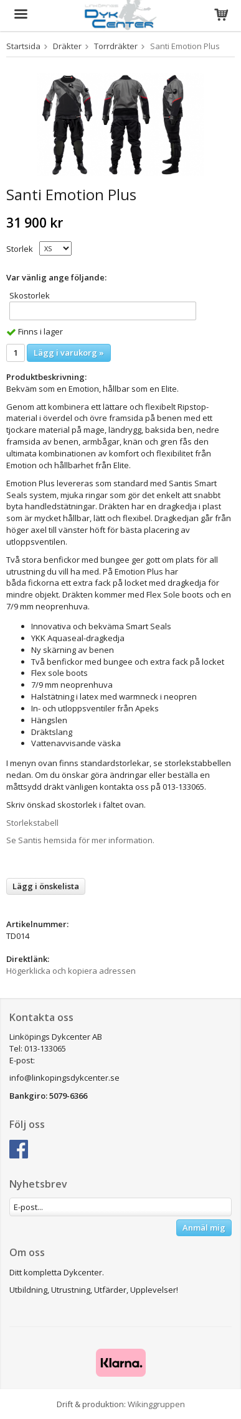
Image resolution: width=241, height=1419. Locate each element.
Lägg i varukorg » (69, 352)
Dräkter (67, 46)
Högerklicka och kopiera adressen (71, 970)
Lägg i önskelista (45, 886)
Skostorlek (29, 295)
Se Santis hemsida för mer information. (80, 840)
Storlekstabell (32, 822)
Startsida (23, 46)
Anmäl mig (203, 1227)
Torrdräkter (116, 46)
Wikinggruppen (156, 1404)
